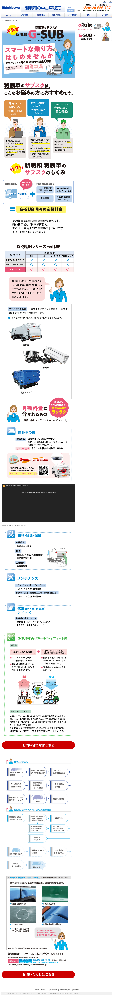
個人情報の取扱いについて (28, 997)
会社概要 (76, 993)
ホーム (4, 20)
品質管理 (36, 993)
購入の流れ (54, 993)
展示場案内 (45, 993)
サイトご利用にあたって (9, 997)
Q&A (70, 993)
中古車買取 (63, 993)
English (78, 10)
